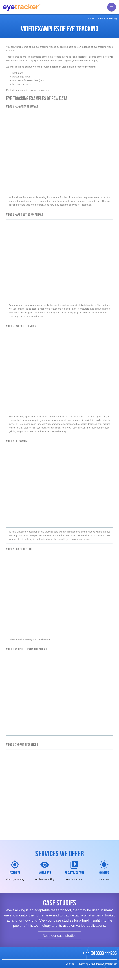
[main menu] (111, 7)
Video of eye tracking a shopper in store (59, 152)
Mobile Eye (44, 873)
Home (91, 18)
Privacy (81, 963)
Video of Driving (59, 594)
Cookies (70, 963)
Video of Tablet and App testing (59, 260)
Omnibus (104, 873)
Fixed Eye (14, 873)
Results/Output (74, 873)
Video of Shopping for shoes (59, 790)
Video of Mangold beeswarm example (59, 487)
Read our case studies (59, 936)
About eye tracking (107, 18)
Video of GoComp (59, 371)
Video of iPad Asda (59, 695)
